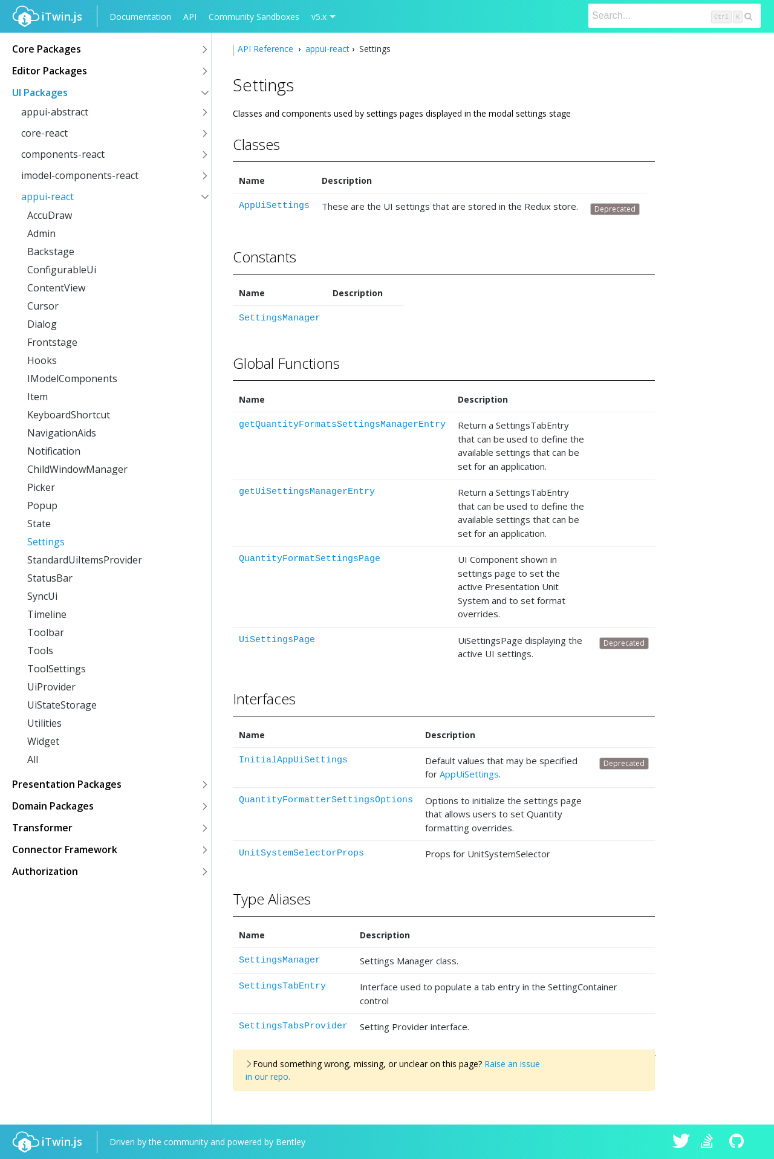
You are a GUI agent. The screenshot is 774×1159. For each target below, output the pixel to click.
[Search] (674, 16)
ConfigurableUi (61, 269)
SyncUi (42, 596)
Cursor (43, 306)
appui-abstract (54, 111)
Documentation (140, 16)
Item (37, 396)
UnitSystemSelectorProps (301, 853)
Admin (41, 233)
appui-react (47, 196)
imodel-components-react (79, 175)
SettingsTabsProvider (293, 1026)
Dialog (42, 324)
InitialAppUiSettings (293, 760)
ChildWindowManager (77, 469)
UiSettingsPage (277, 640)
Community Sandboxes (254, 16)
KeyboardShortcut (68, 414)
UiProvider (51, 686)
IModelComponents (72, 378)
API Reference (267, 48)
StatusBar (50, 578)
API (190, 16)
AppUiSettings (274, 206)
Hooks (42, 360)
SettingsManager (279, 318)
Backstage (50, 251)
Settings (46, 541)
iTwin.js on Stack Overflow (710, 1142)
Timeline (47, 614)
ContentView (56, 287)
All (32, 759)
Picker (41, 487)
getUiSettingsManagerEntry (307, 492)
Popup (42, 505)
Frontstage (52, 342)
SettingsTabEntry (282, 986)
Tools (40, 650)
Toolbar (45, 632)
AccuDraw (49, 215)
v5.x (319, 16)
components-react (63, 154)
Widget (43, 741)
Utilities (44, 723)
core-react (44, 133)
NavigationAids (61, 433)
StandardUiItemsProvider (84, 560)
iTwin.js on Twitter (681, 1142)
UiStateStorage (62, 705)
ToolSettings (56, 668)
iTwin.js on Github (738, 1142)
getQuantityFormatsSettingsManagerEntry (342, 425)
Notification (53, 451)
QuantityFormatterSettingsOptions (326, 800)
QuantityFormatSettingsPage (309, 559)
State (39, 523)
